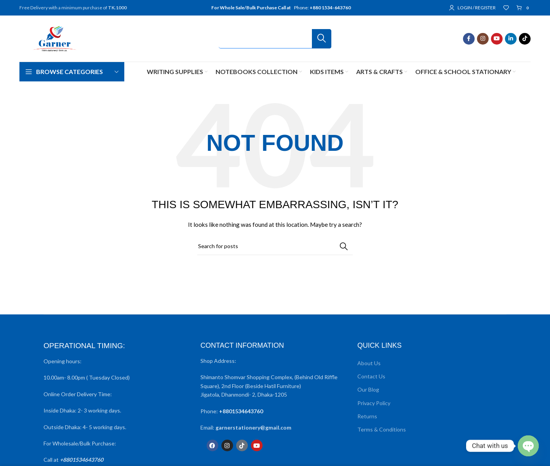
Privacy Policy (373, 403)
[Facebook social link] (469, 39)
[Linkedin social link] (511, 39)
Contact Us (371, 376)
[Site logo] (54, 38)
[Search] (275, 38)
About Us (369, 363)
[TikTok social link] (525, 39)
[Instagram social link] (483, 39)
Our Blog (368, 389)
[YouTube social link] (497, 39)
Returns (367, 416)
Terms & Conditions (381, 429)
